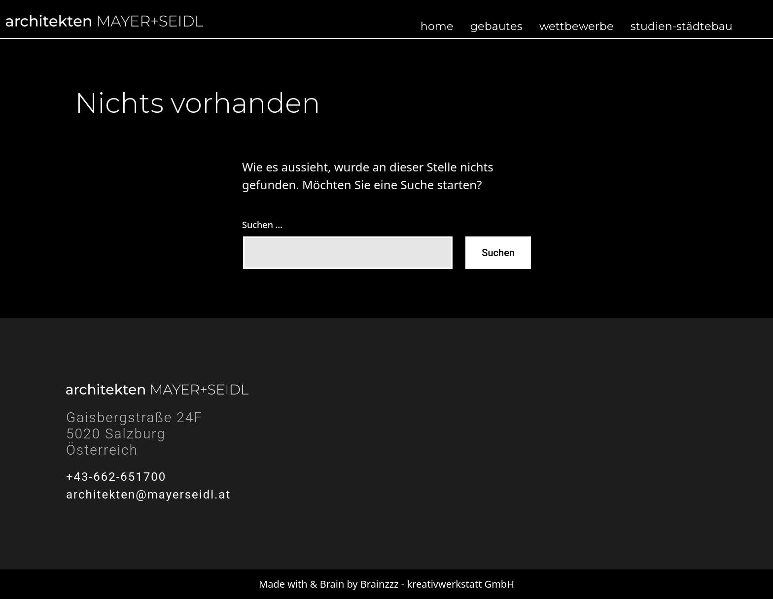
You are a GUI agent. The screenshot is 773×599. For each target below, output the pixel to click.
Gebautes (496, 26)
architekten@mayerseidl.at (148, 494)
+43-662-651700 (116, 477)
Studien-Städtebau (682, 26)
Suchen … (262, 225)
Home (437, 26)
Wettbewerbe (576, 26)
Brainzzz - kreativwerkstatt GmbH (437, 584)
